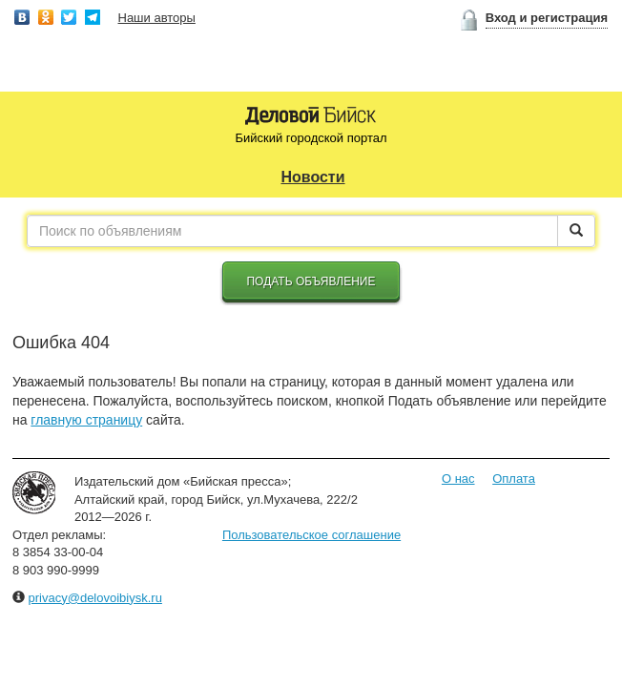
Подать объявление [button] (310, 281)
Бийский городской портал (310, 138)
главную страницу (86, 419)
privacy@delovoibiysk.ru (95, 598)
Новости (312, 177)
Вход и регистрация (547, 17)
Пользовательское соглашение (311, 535)
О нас (458, 478)
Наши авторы (157, 17)
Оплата (513, 478)
